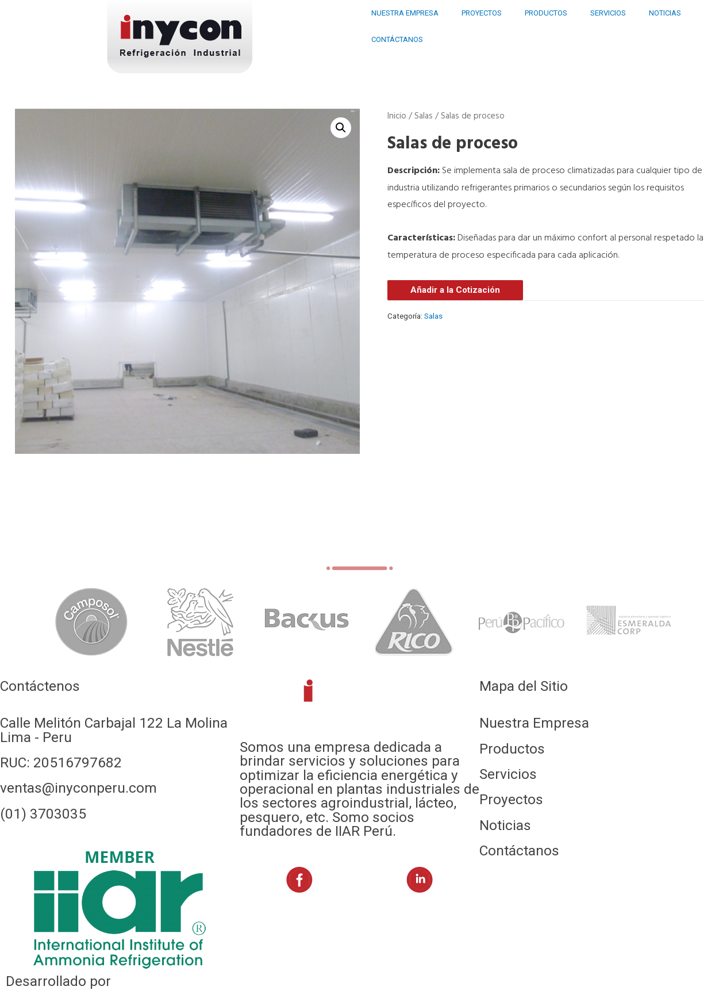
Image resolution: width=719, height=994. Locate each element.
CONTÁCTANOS (397, 39)
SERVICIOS (608, 13)
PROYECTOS (482, 13)
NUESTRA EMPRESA (405, 13)
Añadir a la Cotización (455, 290)
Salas (423, 116)
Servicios (508, 774)
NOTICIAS (665, 13)
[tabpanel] (91, 621)
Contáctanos (519, 850)
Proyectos (511, 799)
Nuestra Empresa (534, 722)
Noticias (505, 825)
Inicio (396, 116)
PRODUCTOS (546, 13)
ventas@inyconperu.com (78, 787)
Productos (512, 748)
